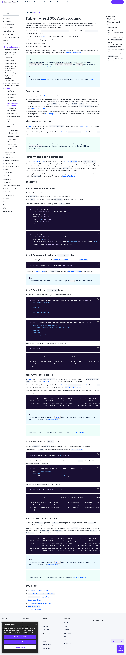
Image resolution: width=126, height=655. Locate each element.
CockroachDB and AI (9, 25)
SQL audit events (39, 271)
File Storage (9, 163)
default (30, 126)
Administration (10, 157)
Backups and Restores (12, 160)
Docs (44, 623)
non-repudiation (38, 161)
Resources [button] (38, 2)
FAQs (4, 208)
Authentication (12, 94)
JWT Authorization (13, 130)
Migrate (5, 41)
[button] (104, 2)
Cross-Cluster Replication (11, 185)
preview (43, 79)
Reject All (20, 642)
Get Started (7, 21)
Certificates (11, 91)
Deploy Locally (9, 60)
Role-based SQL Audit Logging (38, 590)
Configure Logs (52, 420)
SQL (4, 202)
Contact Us (46, 648)
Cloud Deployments (9, 44)
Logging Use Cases (47, 67)
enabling (70, 161)
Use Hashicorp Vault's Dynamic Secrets (12, 146)
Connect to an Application (11, 37)
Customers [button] (61, 2)
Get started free (117, 2)
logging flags (39, 597)
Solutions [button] (29, 2)
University (46, 626)
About (66, 623)
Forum (45, 638)
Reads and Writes (8, 179)
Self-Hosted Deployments (11, 47)
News (65, 636)
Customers (67, 633)
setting (73, 387)
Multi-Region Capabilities (11, 189)
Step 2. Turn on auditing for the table (116, 39)
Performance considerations (74, 53)
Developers (46, 630)
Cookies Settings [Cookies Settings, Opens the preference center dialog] (20, 647)
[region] (20, 637)
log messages (49, 96)
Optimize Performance (10, 192)
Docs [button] (46, 2)
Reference (6, 205)
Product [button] (20, 2)
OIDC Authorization (13, 136)
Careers (66, 630)
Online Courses (8, 211)
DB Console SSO (12, 133)
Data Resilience (8, 34)
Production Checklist (12, 50)
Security (7, 88)
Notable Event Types (38, 108)
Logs (6, 169)
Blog (65, 626)
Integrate (6, 198)
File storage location (114, 22)
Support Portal (47, 644)
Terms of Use (68, 643)
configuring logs (50, 114)
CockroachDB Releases (10, 28)
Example (110, 30)
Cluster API (8, 172)
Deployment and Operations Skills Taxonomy (10, 55)
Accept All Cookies (20, 636)
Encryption (10, 97)
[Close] (36, 625)
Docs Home (6, 18)
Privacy (66, 640)
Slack (44, 641)
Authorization (11, 100)
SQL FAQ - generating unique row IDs (40, 603)
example (43, 36)
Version (33, 12)
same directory (83, 126)
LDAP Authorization (13, 117)
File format (111, 19)
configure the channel (73, 132)
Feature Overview (8, 31)
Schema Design (8, 176)
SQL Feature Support (35, 610)
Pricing (52, 2)
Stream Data (7, 182)
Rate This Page (117, 641)
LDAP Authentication (14, 113)
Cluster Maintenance (12, 166)
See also (110, 64)
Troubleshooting (8, 195)
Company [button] (71, 2)
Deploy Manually (10, 63)
